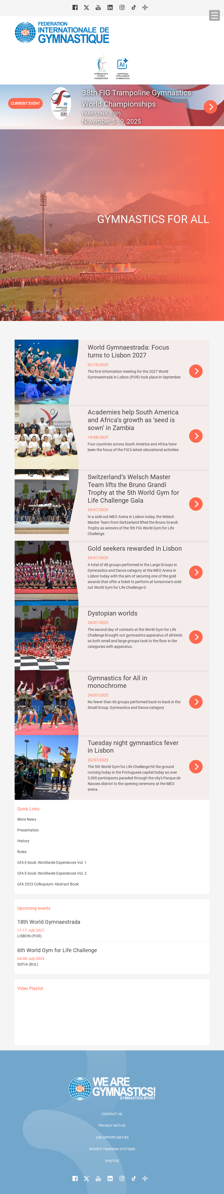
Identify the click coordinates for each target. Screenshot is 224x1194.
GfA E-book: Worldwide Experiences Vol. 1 (52, 862)
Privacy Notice (112, 1126)
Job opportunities (112, 1137)
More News (26, 819)
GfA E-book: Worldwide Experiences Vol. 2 (52, 873)
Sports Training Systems (112, 1149)
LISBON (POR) (112, 928)
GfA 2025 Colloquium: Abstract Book (48, 884)
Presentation (28, 830)
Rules (22, 852)
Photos (112, 1161)
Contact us (112, 1114)
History (23, 841)
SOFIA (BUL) (112, 956)
